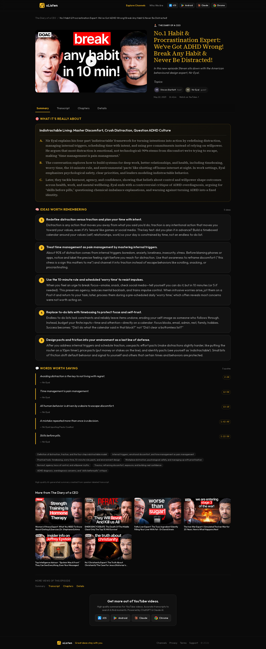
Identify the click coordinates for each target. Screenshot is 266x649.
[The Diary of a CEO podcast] (192, 25)
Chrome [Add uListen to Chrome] (219, 5)
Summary (43, 108)
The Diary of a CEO (45, 17)
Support (193, 642)
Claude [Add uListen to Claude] (203, 5)
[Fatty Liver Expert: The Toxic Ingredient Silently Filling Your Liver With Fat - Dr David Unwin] (157, 514)
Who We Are (156, 5)
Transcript (63, 108)
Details (102, 108)
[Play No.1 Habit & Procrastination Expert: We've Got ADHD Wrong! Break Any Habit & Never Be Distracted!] (91, 61)
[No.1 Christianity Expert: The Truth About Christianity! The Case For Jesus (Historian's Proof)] (108, 550)
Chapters (83, 108)
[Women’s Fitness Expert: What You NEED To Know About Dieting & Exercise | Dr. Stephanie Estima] (58, 514)
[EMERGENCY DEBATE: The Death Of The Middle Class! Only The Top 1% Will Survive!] (108, 514)
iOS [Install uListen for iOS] (172, 5)
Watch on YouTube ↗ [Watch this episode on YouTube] (189, 97)
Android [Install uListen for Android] (187, 5)
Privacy (173, 642)
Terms (183, 642)
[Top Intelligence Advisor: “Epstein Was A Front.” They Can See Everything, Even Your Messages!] (58, 550)
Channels (162, 642)
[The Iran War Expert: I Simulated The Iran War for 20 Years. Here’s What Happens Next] (207, 514)
